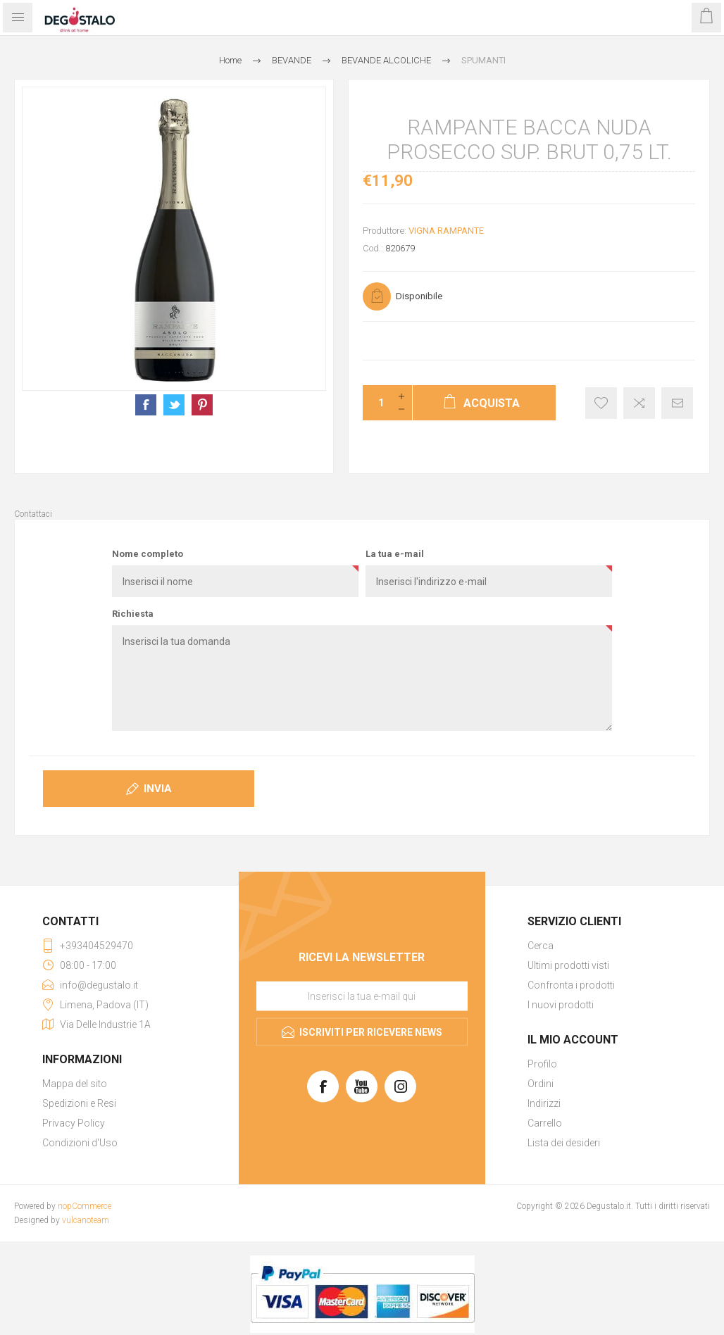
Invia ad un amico (677, 403)
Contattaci (33, 514)
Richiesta (133, 613)
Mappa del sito (74, 1083)
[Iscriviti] (362, 996)
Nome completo (147, 554)
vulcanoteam (85, 1220)
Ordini (541, 1083)
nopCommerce (84, 1206)
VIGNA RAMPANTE (446, 230)
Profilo (542, 1064)
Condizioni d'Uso (80, 1142)
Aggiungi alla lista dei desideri (601, 403)
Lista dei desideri (564, 1142)
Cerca (541, 945)
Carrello (545, 1123)
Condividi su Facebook (145, 404)
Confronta (639, 403)
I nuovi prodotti (561, 1004)
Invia (158, 788)
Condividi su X (174, 404)
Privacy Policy (73, 1123)
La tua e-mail (395, 554)
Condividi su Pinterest (202, 404)
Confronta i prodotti (571, 985)
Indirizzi (544, 1103)
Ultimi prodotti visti (568, 965)
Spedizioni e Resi (79, 1103)
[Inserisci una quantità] (377, 402)
